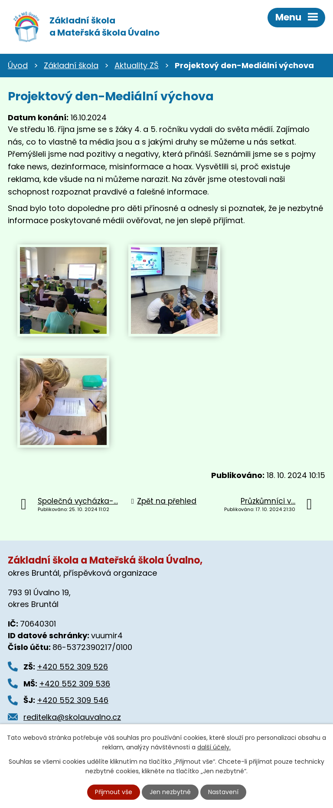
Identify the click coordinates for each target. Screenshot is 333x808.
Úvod (18, 65)
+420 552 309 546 (72, 700)
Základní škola (71, 65)
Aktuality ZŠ (136, 65)
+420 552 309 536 (74, 683)
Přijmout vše (113, 792)
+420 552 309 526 (72, 666)
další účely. (214, 747)
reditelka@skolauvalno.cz (72, 717)
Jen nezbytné (170, 792)
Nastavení (223, 792)
